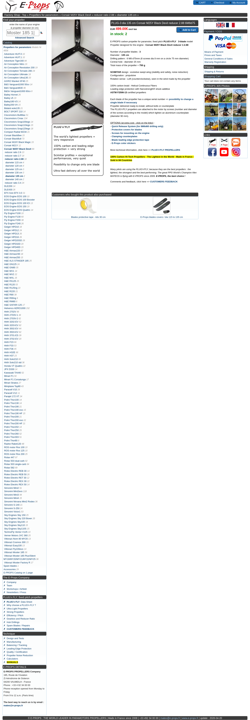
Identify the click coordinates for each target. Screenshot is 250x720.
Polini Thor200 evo (13, 420)
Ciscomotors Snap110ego (17, 125)
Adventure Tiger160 (14, 60)
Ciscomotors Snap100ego (17, 121)
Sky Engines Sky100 (14, 522)
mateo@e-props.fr (13, 705)
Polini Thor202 (11, 427)
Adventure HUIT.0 (13, 54)
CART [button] (201, 2)
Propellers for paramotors (44, 14)
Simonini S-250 (11, 508)
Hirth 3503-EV (11, 332)
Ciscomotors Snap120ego (17, 128)
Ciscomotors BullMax (14, 115)
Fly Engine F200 (12, 220)
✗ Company (9, 582)
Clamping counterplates (124, 136)
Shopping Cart (212, 76)
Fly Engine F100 (12, 213)
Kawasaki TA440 (12, 372)
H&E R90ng (10, 298)
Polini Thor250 (11, 430)
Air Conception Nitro (14, 64)
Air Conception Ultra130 (16, 77)
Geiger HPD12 (11, 230)
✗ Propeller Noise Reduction (18, 655)
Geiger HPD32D (12, 244)
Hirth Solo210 (11, 359)
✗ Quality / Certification (15, 652)
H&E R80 (9, 294)
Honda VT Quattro (13, 366)
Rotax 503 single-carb (15, 464)
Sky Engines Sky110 (14, 525)
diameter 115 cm (13, 162)
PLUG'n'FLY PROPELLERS (165, 150)
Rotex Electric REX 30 (15, 481)
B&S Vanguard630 (13, 88)
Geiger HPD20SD (13, 240)
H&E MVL (9, 277)
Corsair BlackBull (12, 138)
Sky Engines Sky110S (15, 528)
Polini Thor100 (11, 400)
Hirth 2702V (10, 311)
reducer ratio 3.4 (13, 183)
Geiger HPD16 (11, 237)
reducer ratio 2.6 (13, 152)
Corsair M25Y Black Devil (76, 14)
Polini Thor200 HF (13, 423)
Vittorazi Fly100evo (13, 549)
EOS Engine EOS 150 (15, 206)
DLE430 (8, 189)
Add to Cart (187, 29)
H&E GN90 (9, 267)
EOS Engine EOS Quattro (17, 210)
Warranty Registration (215, 62)
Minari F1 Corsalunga (15, 379)
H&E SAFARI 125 (13, 305)
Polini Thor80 (10, 440)
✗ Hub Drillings (11, 622)
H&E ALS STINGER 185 (16, 260)
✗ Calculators (10, 658)
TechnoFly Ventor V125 (15, 532)
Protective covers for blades (127, 129)
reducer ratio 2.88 (104, 14)
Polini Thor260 (11, 433)
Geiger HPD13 (11, 233)
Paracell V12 (10, 393)
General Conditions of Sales (219, 58)
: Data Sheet (17, 602)
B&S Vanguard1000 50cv (16, 84)
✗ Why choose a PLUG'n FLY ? (19, 605)
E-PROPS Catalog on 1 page (18, 572)
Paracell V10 (10, 389)
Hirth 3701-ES (11, 335)
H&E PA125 (10, 281)
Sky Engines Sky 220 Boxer (18, 518)
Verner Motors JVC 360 (16, 535)
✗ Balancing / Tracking (15, 645)
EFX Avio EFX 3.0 (13, 193)
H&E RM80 (9, 301)
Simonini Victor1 (12, 511)
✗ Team (7, 585)
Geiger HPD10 (11, 227)
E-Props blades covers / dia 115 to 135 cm (161, 217)
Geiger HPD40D (12, 247)
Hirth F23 (8, 342)
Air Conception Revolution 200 (19, 67)
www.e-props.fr (190, 718)
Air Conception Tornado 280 (18, 71)
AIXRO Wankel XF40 (14, 81)
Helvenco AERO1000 (15, 308)
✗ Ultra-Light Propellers (15, 608)
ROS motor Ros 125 (14, 450)
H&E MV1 (9, 271)
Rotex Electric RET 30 (15, 477)
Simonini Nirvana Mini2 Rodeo (19, 501)
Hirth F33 (8, 345)
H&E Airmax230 (12, 254)
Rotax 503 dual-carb (14, 461)
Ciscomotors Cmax (13, 118)
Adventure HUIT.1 (13, 57)
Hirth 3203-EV (11, 325)
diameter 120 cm (13, 165)
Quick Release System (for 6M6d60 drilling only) (137, 126)
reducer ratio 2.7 (13, 155)
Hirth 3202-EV (11, 321)
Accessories (9, 569)
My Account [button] (237, 2)
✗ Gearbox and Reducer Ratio (19, 618)
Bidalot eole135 (12, 108)
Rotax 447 (9, 457)
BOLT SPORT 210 (13, 111)
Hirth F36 (8, 349)
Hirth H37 (9, 355)
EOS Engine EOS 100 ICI (17, 203)
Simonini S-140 (11, 505)
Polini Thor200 (11, 416)
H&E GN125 (10, 264)
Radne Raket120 (12, 444)
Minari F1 (9, 376)
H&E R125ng (10, 288)
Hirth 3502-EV (11, 328)
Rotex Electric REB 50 (15, 474)
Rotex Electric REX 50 (15, 484)
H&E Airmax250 (12, 257)
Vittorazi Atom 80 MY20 (16, 538)
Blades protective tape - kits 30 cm (88, 217)
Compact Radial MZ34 (15, 132)
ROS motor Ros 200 (14, 454)
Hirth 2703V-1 (11, 315)
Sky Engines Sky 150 (15, 515)
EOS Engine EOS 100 (15, 196)
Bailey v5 (8, 98)
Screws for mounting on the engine (130, 133)
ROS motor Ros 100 (14, 447)
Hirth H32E (9, 352)
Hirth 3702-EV (11, 338)
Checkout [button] (217, 2)
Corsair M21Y (11, 145)
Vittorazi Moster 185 (14, 552)
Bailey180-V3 (11, 101)
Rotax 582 (9, 467)
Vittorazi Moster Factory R (17, 562)
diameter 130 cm (13, 172)
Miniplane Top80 (12, 386)
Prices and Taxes (213, 55)
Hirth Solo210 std (13, 362)
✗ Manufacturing (12, 642)
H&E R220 (9, 291)
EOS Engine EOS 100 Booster (19, 199)
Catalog (7, 42)
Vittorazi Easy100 (13, 545)
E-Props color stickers (124, 143)
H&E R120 (9, 284)
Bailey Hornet (11, 94)
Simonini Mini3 (11, 494)
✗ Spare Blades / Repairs (16, 625)
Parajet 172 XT (11, 396)
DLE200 (8, 186)
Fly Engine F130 (12, 216)
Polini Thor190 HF (13, 413)
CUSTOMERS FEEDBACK (164, 181)
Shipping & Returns (214, 71)
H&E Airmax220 (12, 250)
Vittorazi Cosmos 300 (15, 542)
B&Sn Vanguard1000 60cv (17, 91)
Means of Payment (214, 52)
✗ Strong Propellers (13, 612)
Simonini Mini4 (11, 498)
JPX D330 (9, 369)
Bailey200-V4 (11, 104)
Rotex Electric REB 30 (15, 471)
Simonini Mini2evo (13, 491)
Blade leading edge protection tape (130, 140)
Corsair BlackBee (13, 135)
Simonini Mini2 (11, 488)
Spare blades (10, 566)
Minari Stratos (11, 382)
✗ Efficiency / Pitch (13, 615)
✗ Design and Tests (13, 638)
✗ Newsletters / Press (14, 592)
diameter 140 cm (13, 179)
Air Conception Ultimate (16, 74)
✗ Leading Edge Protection (17, 648)
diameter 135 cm (127, 14)
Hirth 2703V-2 (11, 318)
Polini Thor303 (11, 437)
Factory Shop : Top (15, 14)
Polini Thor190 (11, 406)
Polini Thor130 (11, 403)
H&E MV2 (9, 274)
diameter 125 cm (13, 169)
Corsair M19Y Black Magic (17, 142)
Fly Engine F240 (12, 223)
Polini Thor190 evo (13, 410)
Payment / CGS (213, 31)
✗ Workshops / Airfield (15, 589)
